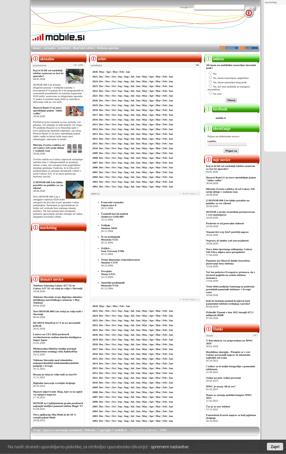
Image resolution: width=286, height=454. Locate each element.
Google (184, 7)
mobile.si (221, 117)
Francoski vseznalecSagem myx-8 (112, 204)
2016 (95, 119)
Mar (115, 71)
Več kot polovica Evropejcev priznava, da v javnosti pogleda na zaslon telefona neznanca (230, 275)
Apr (108, 71)
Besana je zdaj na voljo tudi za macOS (55, 374)
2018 (95, 110)
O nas (37, 430)
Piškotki (89, 430)
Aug (126, 76)
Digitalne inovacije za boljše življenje (54, 383)
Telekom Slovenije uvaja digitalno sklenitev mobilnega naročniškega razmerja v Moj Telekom (58, 299)
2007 (95, 162)
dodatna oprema (108, 48)
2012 (95, 138)
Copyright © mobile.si (112, 430)
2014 (95, 129)
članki (214, 329)
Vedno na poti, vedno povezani (223, 377)
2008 (95, 157)
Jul (132, 76)
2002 (95, 186)
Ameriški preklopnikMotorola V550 (113, 284)
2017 (95, 114)
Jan (128, 71)
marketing (271, 2)
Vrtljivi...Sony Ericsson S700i (112, 249)
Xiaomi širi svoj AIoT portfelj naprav (227, 231)
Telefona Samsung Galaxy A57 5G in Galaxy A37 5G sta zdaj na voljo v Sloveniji (57, 287)
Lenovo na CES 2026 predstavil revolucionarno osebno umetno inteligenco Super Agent (57, 337)
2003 (95, 181)
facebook (216, 109)
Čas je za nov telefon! (218, 406)
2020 (95, 100)
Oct (114, 76)
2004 (95, 176)
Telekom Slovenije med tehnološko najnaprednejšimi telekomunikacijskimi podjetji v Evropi (56, 363)
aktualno (50, 48)
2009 (95, 153)
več (75, 65)
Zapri (275, 446)
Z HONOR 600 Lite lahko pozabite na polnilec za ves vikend (48, 185)
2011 (95, 143)
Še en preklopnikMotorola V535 (110, 238)
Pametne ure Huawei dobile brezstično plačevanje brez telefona (228, 262)
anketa (214, 59)
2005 (95, 172)
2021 (95, 95)
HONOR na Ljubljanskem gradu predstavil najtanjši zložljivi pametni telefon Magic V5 (58, 404)
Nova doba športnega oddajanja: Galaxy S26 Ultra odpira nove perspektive (229, 250)
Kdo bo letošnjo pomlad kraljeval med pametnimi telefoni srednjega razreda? (228, 302)
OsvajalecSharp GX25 (108, 272)
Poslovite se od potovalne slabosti (225, 223)
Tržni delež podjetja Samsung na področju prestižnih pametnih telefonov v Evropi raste (230, 289)
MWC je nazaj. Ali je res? (221, 386)
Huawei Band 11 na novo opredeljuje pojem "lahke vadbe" (47, 110)
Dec (101, 76)
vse (197, 65)
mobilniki (64, 48)
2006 (95, 167)
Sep (120, 76)
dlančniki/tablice (84, 48)
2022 (95, 90)
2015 (95, 124)
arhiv (81, 65)
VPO (163, 430)
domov (37, 48)
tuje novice (218, 160)
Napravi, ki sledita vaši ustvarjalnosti (227, 240)
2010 (95, 148)
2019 (95, 105)
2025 (95, 76)
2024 (95, 81)
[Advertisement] (173, 29)
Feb (121, 71)
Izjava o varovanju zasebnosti (62, 430)
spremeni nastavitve (170, 446)
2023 (95, 86)
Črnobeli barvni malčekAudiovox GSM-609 (114, 215)
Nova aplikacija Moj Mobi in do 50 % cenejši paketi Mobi (54, 416)
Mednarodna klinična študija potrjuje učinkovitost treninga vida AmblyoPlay (55, 350)
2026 (95, 71)
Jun (138, 76)
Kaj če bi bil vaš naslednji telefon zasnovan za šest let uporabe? (48, 73)
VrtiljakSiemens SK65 (109, 227)
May (101, 71)
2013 (95, 133)
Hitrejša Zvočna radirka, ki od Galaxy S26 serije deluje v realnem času (49, 147)
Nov (107, 76)
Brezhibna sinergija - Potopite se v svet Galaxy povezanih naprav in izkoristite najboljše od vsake (228, 354)
